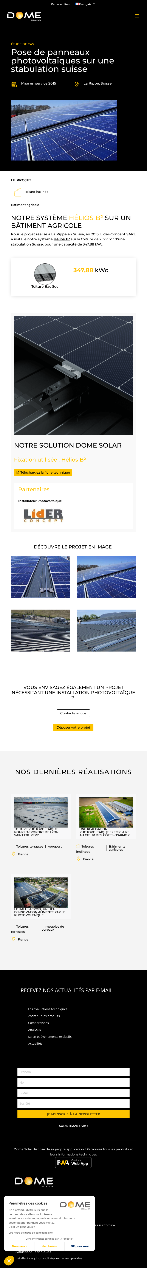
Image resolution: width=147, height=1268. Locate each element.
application (75, 1149)
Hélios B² (62, 239)
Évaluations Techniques (33, 1252)
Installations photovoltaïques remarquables (48, 1258)
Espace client (61, 4)
